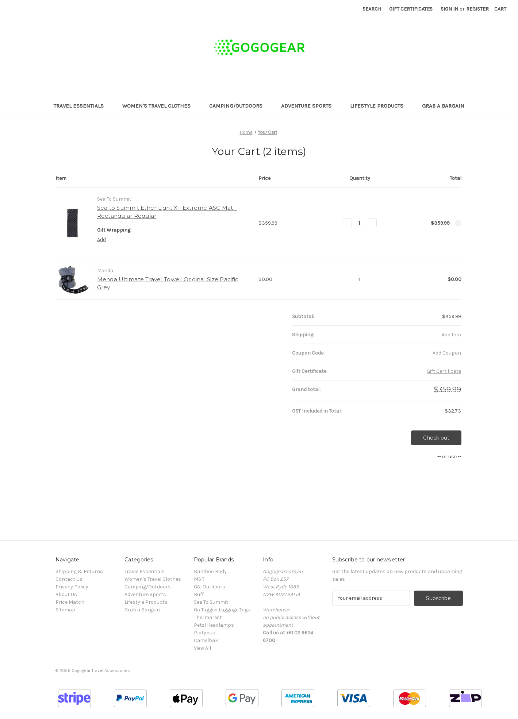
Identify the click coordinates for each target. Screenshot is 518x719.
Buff (199, 594)
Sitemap (65, 610)
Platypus (204, 633)
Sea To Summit (211, 602)
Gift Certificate (444, 371)
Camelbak (206, 640)
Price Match (69, 602)
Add (101, 239)
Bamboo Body (210, 571)
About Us (66, 594)
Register (477, 9)
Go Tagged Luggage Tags (222, 610)
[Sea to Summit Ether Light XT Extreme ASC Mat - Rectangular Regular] (359, 223)
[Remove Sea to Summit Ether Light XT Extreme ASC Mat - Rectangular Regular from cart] (458, 223)
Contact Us (69, 579)
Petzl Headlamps (214, 625)
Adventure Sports (309, 106)
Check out (436, 437)
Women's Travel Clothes (159, 106)
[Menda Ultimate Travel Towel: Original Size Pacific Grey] (359, 279)
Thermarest (208, 617)
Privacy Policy (71, 587)
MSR (199, 579)
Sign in (449, 9)
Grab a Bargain (443, 106)
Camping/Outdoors (239, 106)
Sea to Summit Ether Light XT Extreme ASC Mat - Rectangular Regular (167, 212)
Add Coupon (447, 353)
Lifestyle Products (380, 106)
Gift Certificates (411, 9)
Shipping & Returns (79, 571)
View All (202, 648)
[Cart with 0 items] (500, 9)
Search (371, 9)
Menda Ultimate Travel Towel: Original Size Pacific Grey (168, 283)
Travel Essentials (82, 106)
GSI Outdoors (209, 587)
